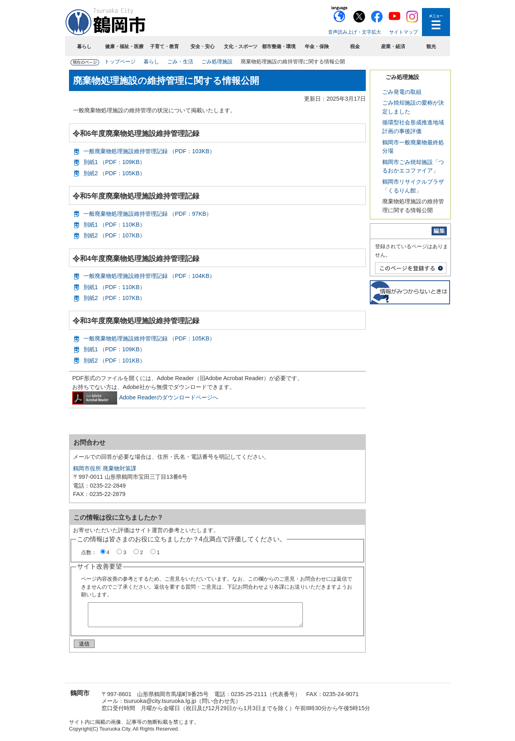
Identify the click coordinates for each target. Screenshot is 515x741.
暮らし (84, 46)
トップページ (120, 62)
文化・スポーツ (241, 46)
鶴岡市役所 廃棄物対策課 (104, 468)
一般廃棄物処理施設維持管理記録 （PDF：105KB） (149, 338)
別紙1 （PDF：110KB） (114, 224)
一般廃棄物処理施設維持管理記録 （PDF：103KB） (149, 151)
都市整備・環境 (279, 46)
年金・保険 (317, 46)
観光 (431, 46)
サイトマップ (403, 32)
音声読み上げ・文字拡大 (354, 32)
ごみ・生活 (180, 62)
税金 (355, 46)
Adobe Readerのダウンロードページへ (145, 397)
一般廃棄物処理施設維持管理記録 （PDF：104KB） (149, 276)
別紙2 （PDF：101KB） (114, 360)
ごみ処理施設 (217, 62)
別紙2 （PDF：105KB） (114, 173)
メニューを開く (436, 22)
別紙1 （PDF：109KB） (114, 162)
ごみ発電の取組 (402, 92)
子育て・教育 (164, 46)
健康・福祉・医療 (124, 46)
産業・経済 (393, 46)
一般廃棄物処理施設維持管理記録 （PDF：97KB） (147, 214)
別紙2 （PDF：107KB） (114, 235)
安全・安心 (203, 46)
